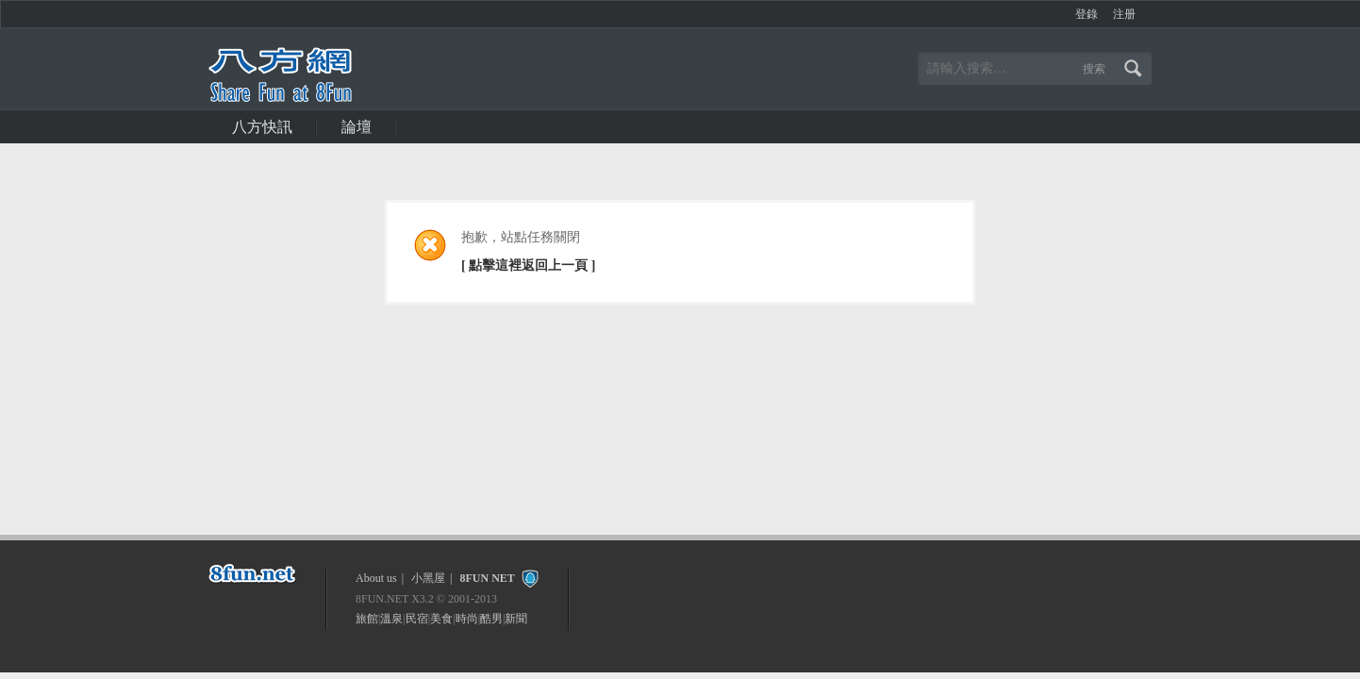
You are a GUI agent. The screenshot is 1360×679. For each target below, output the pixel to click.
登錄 (1086, 14)
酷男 (491, 618)
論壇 (356, 127)
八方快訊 (262, 127)
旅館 (367, 618)
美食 (441, 618)
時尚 (467, 618)
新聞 (516, 618)
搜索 (1094, 68)
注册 (1124, 14)
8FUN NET (486, 578)
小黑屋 (428, 578)
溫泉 (391, 618)
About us (376, 578)
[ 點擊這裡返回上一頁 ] (528, 265)
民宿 (417, 618)
